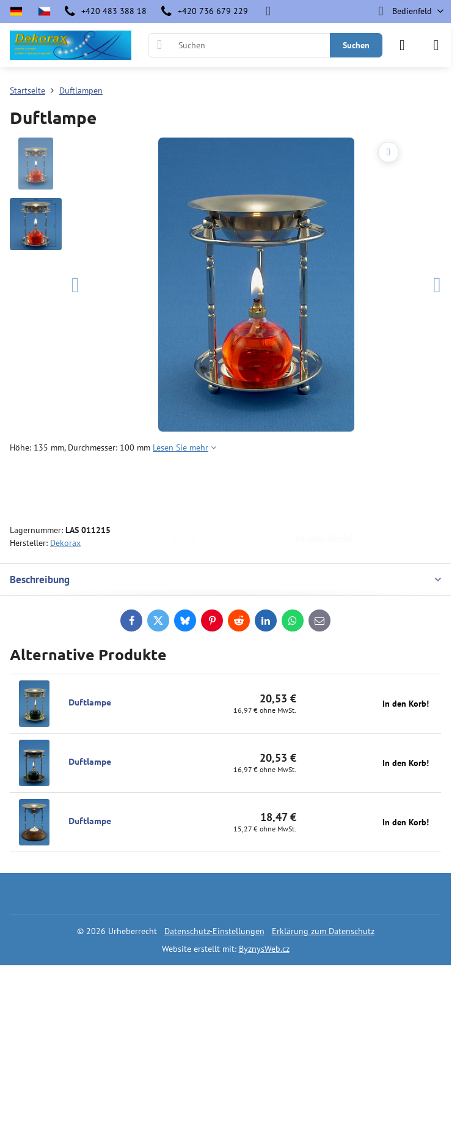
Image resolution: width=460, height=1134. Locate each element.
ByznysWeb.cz (264, 948)
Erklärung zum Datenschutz (323, 931)
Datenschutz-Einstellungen (214, 931)
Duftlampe (89, 701)
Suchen (356, 45)
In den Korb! (324, 489)
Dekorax (65, 542)
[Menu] (436, 45)
